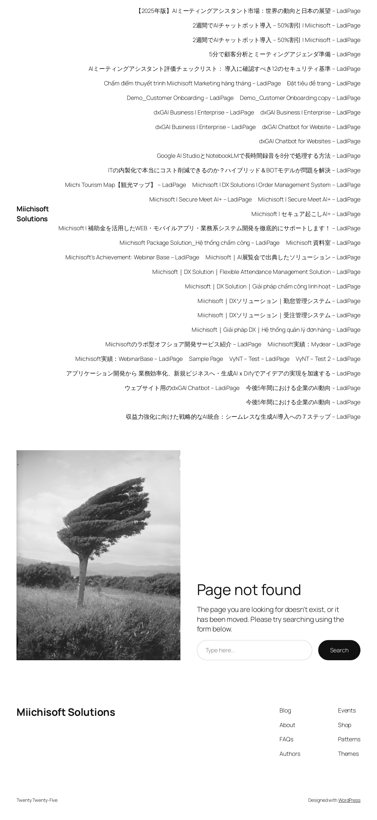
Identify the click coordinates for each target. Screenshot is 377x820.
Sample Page (206, 359)
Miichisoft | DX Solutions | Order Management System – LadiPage (276, 185)
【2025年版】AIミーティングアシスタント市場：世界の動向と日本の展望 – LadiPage (247, 11)
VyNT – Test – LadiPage (259, 359)
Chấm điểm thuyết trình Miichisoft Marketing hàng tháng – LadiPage (192, 83)
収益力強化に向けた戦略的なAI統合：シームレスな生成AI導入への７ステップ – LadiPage (243, 416)
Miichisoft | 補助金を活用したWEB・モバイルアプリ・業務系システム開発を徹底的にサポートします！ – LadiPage (209, 228)
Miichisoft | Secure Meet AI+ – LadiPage (200, 199)
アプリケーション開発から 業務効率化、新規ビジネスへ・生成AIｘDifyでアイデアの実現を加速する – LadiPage (213, 373)
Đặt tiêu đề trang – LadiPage (323, 83)
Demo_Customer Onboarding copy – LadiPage (300, 98)
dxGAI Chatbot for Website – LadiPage (311, 127)
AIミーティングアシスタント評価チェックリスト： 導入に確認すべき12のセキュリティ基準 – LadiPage (225, 68)
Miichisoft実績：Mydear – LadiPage (314, 344)
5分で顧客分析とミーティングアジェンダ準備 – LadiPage (284, 54)
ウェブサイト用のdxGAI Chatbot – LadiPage (182, 388)
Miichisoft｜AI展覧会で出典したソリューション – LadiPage (283, 257)
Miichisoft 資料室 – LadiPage (323, 242)
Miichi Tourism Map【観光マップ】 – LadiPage (125, 185)
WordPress (349, 800)
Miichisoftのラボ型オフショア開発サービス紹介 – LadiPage (183, 344)
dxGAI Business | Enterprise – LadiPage (204, 112)
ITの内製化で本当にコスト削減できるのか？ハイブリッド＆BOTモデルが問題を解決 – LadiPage (234, 170)
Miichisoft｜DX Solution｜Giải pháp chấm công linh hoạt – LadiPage (272, 286)
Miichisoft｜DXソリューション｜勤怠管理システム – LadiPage (279, 301)
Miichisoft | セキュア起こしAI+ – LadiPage (305, 214)
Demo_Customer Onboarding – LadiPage (180, 98)
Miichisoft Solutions (33, 213)
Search (339, 650)
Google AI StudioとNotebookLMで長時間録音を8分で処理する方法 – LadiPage (258, 155)
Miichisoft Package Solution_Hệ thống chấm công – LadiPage (200, 242)
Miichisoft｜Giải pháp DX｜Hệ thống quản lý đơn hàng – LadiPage (276, 329)
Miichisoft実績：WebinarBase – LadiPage (129, 359)
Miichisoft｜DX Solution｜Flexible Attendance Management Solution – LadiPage (256, 272)
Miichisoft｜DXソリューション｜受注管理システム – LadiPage (279, 315)
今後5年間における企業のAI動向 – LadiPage (303, 388)
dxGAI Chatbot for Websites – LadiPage (309, 141)
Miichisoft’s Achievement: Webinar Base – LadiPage (132, 257)
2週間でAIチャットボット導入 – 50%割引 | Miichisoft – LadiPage (276, 25)
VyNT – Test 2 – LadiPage (328, 359)
